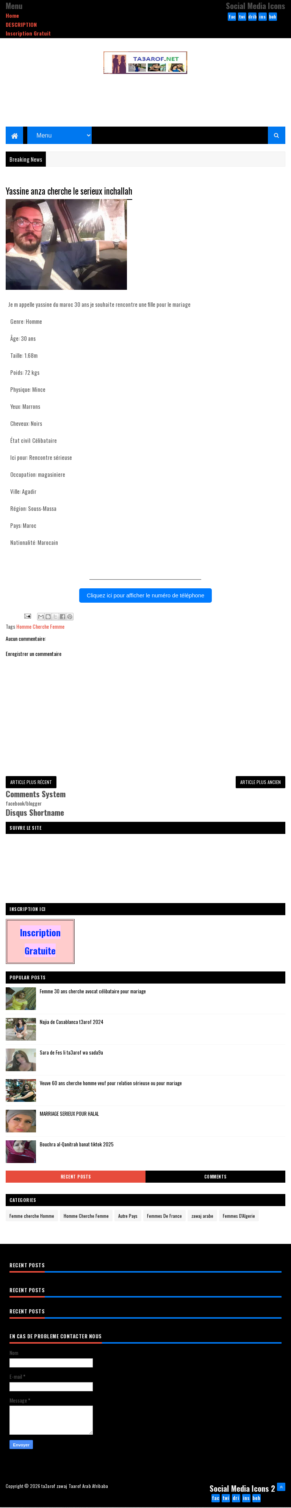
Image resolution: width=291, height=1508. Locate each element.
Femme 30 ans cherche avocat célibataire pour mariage (93, 992)
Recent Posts (76, 1177)
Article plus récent (31, 782)
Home (12, 15)
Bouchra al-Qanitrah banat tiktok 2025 (77, 1145)
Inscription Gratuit (28, 33)
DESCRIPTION (21, 24)
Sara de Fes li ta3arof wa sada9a (71, 1053)
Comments (215, 1177)
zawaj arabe (202, 1216)
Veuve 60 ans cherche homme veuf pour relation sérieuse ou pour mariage (111, 1083)
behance (272, 17)
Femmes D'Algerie (239, 1216)
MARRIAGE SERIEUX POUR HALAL (69, 1114)
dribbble (252, 17)
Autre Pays (128, 1216)
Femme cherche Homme (31, 1216)
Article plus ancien (260, 782)
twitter (242, 17)
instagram (262, 17)
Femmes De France (164, 1216)
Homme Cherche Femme (40, 627)
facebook (231, 17)
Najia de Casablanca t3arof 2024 (71, 1022)
